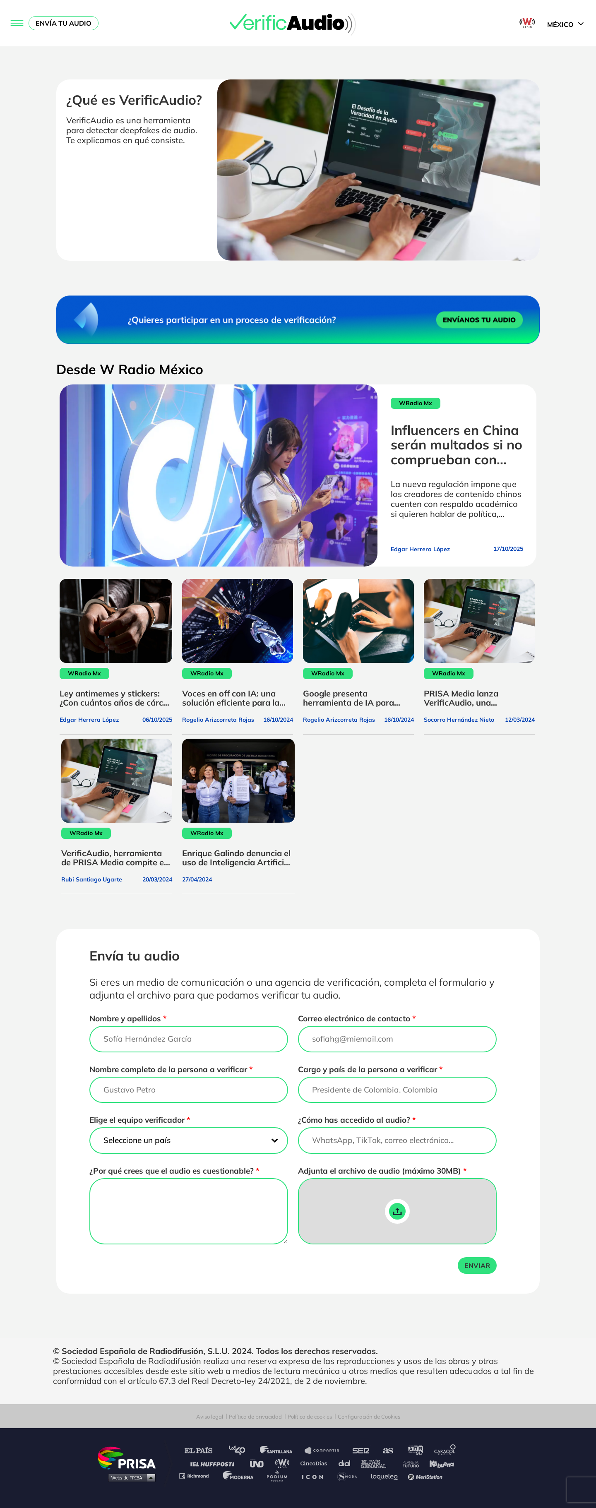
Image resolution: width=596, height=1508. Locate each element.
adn (414, 1451)
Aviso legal (209, 1416)
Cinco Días (315, 1463)
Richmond (198, 1475)
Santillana (282, 1451)
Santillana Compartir (325, 1451)
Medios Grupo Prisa (129, 1477)
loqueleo (386, 1475)
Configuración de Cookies (369, 1416)
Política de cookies (310, 1416)
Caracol (445, 1451)
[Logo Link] (298, 23)
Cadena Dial (347, 1463)
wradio (284, 1463)
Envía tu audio (63, 23)
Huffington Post (214, 1463)
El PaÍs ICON (315, 1475)
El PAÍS (203, 1451)
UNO (260, 1463)
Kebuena (438, 1463)
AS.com (387, 1451)
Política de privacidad (255, 1416)
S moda (349, 1475)
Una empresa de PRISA (130, 1457)
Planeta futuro (408, 1463)
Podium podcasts (279, 1475)
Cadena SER (361, 1451)
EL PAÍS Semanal (377, 1463)
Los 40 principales (243, 1451)
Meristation (426, 1475)
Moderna (239, 1475)
